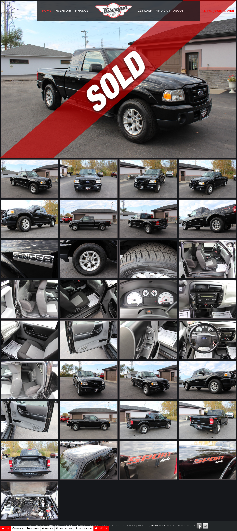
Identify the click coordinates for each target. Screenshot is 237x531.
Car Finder (111, 525)
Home (46, 10)
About (178, 10)
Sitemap (129, 525)
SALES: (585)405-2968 (218, 11)
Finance (81, 10)
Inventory (63, 10)
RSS (141, 525)
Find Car (163, 10)
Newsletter (89, 525)
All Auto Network (181, 525)
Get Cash (145, 10)
